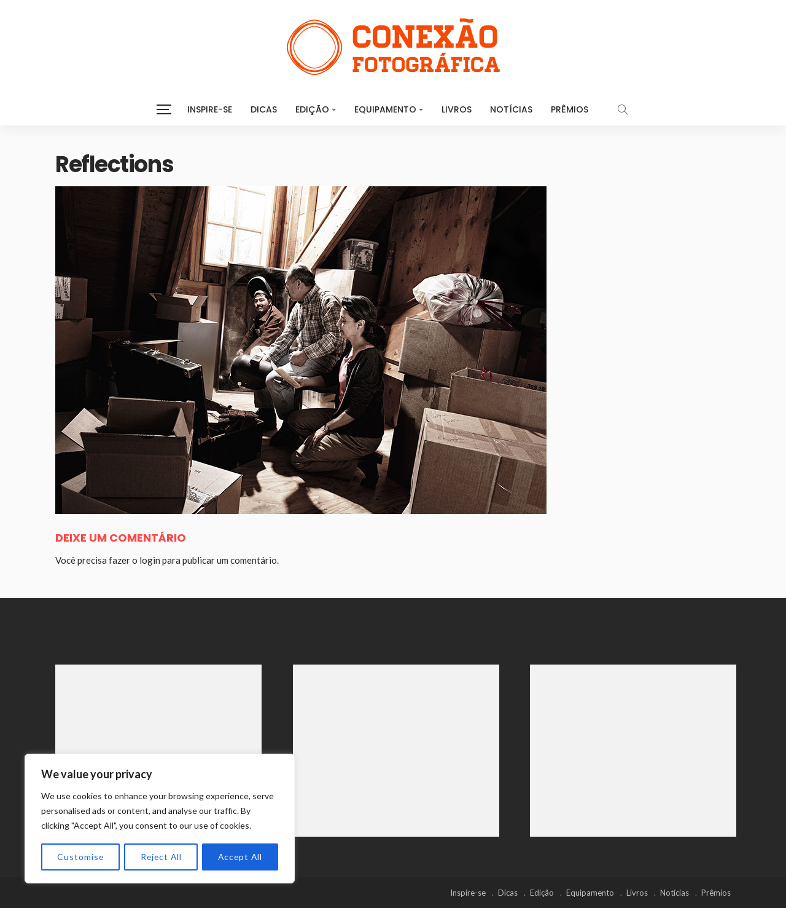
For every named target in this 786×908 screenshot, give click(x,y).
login (149, 560)
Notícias (511, 109)
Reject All (160, 856)
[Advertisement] (158, 751)
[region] (160, 818)
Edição (312, 109)
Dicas (264, 109)
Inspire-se (209, 109)
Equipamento (385, 109)
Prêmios (569, 109)
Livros (457, 109)
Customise (80, 856)
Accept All (240, 856)
